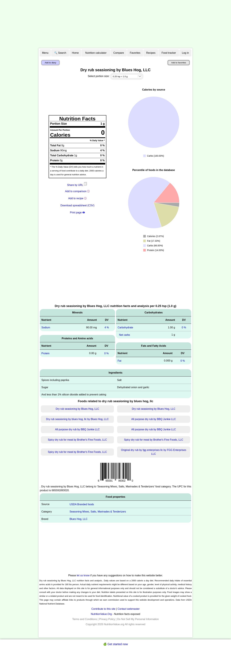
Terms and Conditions (84, 619)
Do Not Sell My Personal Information (138, 619)
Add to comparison (75, 191)
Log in (185, 52)
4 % (106, 327)
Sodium (45, 327)
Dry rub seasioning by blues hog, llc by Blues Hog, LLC (77, 419)
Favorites (135, 52)
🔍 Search (60, 52)
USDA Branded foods (81, 504)
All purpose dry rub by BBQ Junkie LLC (153, 419)
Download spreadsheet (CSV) (77, 205)
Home (75, 52)
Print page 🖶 (77, 212)
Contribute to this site (103, 609)
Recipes (150, 52)
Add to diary (50, 62)
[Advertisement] (115, 24)
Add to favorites (178, 62)
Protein (45, 353)
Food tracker (169, 52)
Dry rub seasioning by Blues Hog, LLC (77, 408)
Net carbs (124, 335)
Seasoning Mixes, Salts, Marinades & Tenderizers (97, 511)
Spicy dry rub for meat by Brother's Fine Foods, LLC (77, 439)
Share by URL (77, 185)
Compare (118, 52)
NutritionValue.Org (101, 614)
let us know (83, 575)
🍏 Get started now (115, 644)
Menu (45, 52)
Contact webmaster (129, 609)
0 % (106, 353)
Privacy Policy (107, 619)
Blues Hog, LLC (78, 519)
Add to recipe (75, 198)
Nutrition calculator (96, 52)
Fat (119, 360)
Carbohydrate (125, 327)
